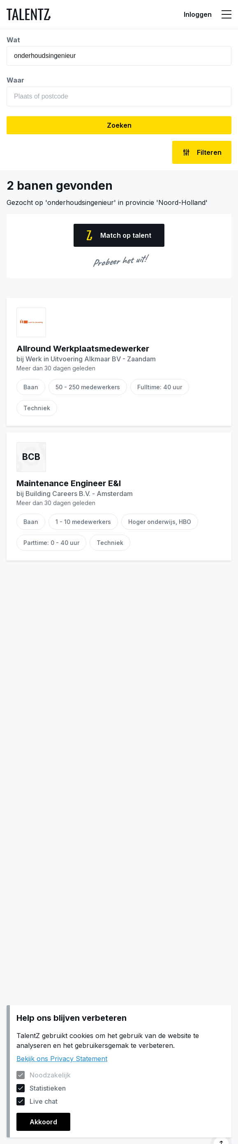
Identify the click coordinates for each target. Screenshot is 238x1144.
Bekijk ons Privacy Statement (61, 1058)
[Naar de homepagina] (29, 14)
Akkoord (43, 1122)
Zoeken (119, 125)
